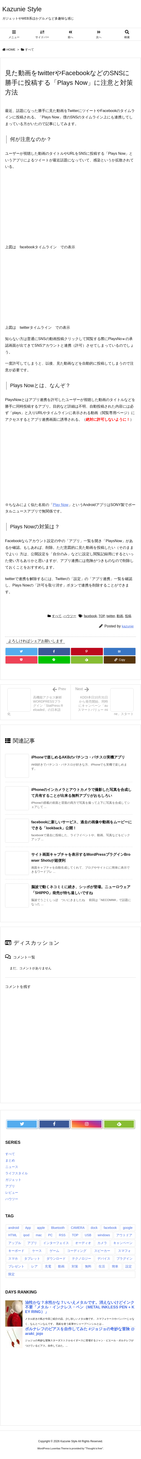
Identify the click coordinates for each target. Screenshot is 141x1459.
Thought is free (94, 1448)
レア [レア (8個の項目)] (34, 1266)
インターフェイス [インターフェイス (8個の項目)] (56, 1243)
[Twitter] (21, 651)
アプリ (10, 1186)
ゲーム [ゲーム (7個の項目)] (54, 1251)
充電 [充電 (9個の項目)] (48, 1266)
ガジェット (13, 1180)
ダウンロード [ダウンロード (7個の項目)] (56, 1258)
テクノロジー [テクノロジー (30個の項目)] (81, 1258)
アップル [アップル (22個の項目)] (14, 1243)
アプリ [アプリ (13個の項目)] (32, 1243)
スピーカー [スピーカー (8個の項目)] (102, 1251)
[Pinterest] (87, 651)
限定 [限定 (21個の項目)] (11, 1274)
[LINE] (54, 660)
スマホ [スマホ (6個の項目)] (13, 1258)
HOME (10, 49)
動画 (120, 616)
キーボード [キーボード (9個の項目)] (16, 1251)
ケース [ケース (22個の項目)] (37, 1251)
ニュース (11, 1167)
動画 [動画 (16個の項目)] (61, 1266)
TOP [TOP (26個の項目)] (75, 1235)
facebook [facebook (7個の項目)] (110, 1228)
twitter (111, 616)
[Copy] (120, 660)
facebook (90, 616)
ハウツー (69, 616)
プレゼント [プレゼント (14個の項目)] (16, 1266)
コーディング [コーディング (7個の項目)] (76, 1251)
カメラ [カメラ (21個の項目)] (102, 1243)
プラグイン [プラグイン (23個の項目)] (124, 1258)
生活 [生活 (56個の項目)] (102, 1266)
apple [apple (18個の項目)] (41, 1228)
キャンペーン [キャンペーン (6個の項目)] (123, 1243)
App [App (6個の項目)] (28, 1228)
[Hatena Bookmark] (120, 651)
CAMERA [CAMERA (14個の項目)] (78, 1228)
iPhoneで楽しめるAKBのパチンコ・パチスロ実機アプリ (78, 757)
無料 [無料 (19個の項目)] (88, 1266)
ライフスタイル (16, 1173)
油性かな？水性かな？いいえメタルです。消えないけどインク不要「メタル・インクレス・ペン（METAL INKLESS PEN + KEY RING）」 (79, 1307)
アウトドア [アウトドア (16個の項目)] (124, 1235)
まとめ (10, 1160)
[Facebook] (54, 651)
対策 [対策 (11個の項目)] (75, 1266)
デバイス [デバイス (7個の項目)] (103, 1258)
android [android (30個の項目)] (13, 1228)
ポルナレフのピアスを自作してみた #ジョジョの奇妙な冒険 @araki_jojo (80, 1331)
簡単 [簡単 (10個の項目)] (115, 1266)
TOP (102, 616)
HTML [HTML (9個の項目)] (12, 1235)
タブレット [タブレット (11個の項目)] (32, 1258)
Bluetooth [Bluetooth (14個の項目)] (58, 1228)
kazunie (128, 626)
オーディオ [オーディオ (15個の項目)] (83, 1243)
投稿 (128, 616)
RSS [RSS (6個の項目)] (62, 1235)
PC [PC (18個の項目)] (50, 1235)
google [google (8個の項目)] (128, 1228)
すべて (29, 49)
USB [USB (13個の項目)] (88, 1235)
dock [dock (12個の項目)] (94, 1228)
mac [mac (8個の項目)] (39, 1235)
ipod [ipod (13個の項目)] (26, 1235)
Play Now (60, 505)
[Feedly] (87, 660)
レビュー (11, 1192)
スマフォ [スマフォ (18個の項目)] (124, 1251)
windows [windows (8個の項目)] (104, 1235)
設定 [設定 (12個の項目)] (128, 1266)
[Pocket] (21, 660)
